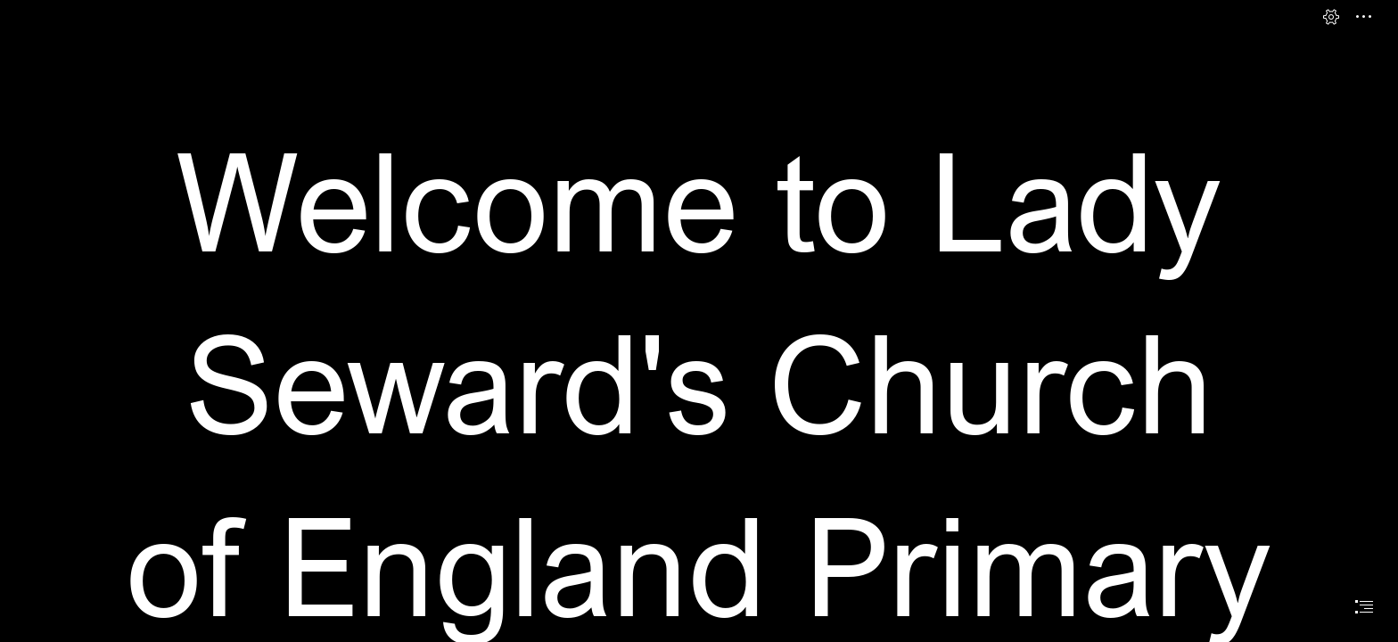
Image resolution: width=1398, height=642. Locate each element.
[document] (699, 321)
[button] (1331, 17)
